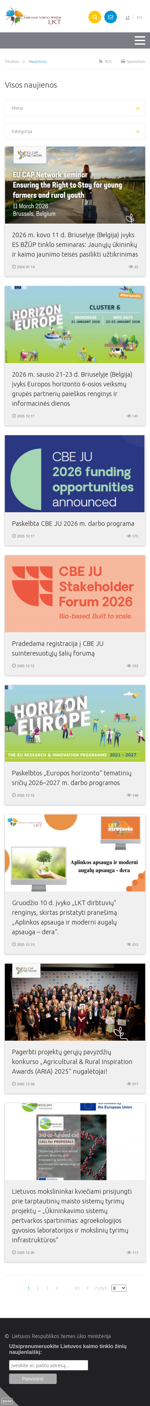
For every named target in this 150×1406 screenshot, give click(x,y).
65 (77, 1288)
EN (139, 17)
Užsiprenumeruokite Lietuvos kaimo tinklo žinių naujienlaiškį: (68, 1349)
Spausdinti (133, 61)
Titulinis (12, 61)
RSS (104, 61)
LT (128, 17)
